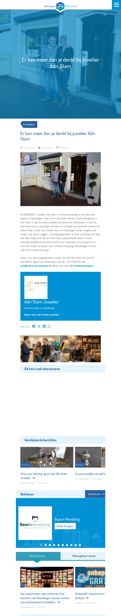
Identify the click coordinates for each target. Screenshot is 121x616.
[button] (41, 545)
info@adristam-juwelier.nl (35, 265)
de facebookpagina (81, 265)
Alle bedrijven (96, 494)
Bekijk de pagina (65, 526)
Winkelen (29, 124)
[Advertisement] (60, 404)
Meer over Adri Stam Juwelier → (43, 314)
